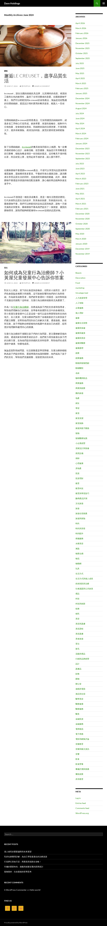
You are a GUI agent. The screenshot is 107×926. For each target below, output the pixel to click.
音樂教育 (79, 744)
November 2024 (83, 103)
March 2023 (81, 178)
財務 (77, 674)
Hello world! (35, 890)
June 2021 (80, 188)
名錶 (77, 373)
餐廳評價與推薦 (82, 769)
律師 (77, 458)
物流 (77, 558)
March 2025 (81, 83)
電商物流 (79, 729)
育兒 (6, 268)
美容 (77, 618)
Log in (78, 798)
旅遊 (77, 508)
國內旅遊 (79, 393)
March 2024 (81, 133)
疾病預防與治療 (82, 583)
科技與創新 (80, 603)
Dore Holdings (12, 3)
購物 (6, 71)
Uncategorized (82, 293)
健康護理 (79, 348)
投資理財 (79, 478)
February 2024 (82, 138)
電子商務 (79, 734)
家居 (77, 413)
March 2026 (81, 28)
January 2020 (81, 244)
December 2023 (82, 148)
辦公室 (78, 684)
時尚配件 (79, 533)
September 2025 (83, 58)
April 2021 (80, 198)
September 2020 (83, 228)
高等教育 (79, 779)
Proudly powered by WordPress (15, 923)
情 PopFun (25, 86)
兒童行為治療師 (21, 307)
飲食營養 (79, 764)
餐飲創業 (79, 774)
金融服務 (79, 724)
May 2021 (80, 193)
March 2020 (81, 239)
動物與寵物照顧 (82, 363)
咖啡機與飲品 (81, 378)
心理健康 (79, 463)
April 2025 (80, 78)
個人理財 (79, 313)
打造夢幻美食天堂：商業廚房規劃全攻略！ (22, 861)
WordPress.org (82, 813)
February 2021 (82, 208)
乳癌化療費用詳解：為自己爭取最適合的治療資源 (25, 856)
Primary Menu (103, 3)
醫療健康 (79, 704)
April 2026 (80, 23)
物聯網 (78, 563)
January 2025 (81, 93)
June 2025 (80, 68)
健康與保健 (80, 328)
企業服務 (79, 308)
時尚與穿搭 (80, 528)
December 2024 (82, 98)
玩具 (77, 568)
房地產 (78, 468)
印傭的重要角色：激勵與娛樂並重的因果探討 (23, 866)
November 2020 (83, 218)
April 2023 (80, 173)
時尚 (77, 523)
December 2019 (82, 249)
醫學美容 (79, 699)
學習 (77, 408)
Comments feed (82, 808)
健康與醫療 (80, 343)
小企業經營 (80, 443)
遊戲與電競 (80, 689)
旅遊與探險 (80, 518)
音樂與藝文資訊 (82, 749)
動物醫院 (79, 368)
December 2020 (82, 213)
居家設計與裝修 (82, 448)
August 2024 (81, 108)
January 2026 (81, 38)
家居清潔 (79, 418)
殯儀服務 (79, 538)
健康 (77, 318)
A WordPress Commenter (15, 890)
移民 (77, 613)
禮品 (77, 593)
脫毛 (77, 649)
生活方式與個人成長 (84, 578)
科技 (77, 598)
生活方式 (79, 573)
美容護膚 (79, 634)
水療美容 (79, 543)
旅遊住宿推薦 (81, 513)
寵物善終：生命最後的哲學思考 (17, 871)
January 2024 (81, 143)
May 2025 (80, 73)
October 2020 (82, 223)
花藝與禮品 (80, 654)
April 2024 (80, 128)
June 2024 (80, 118)
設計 (77, 664)
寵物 (77, 433)
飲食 (77, 759)
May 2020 (80, 234)
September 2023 (83, 158)
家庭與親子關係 (82, 428)
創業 (77, 353)
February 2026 (82, 33)
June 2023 (80, 168)
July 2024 (80, 113)
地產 (77, 398)
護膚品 (78, 669)
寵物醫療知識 (81, 438)
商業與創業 (80, 388)
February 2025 (82, 88)
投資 (77, 473)
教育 (77, 483)
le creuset (26, 146)
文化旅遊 (79, 503)
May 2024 (80, 123)
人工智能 (79, 303)
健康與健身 (80, 333)
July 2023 (80, 163)
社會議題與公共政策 (84, 588)
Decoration (80, 278)
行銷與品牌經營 (82, 659)
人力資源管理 (81, 298)
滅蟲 (77, 548)
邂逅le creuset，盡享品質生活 (35, 78)
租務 (77, 608)
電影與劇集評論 (82, 739)
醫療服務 (79, 709)
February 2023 (82, 183)
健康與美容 (80, 338)
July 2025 (80, 63)
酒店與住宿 (80, 694)
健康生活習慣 (81, 323)
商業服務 (79, 383)
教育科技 (79, 488)
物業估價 (79, 553)
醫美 (77, 714)
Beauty (79, 273)
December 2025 (82, 43)
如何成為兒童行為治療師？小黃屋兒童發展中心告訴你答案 (34, 275)
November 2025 (83, 48)
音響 (77, 754)
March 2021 (81, 203)
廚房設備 (79, 453)
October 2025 (82, 53)
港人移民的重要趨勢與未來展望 (17, 851)
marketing (80, 288)
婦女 (77, 403)
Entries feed (81, 803)
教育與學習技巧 (82, 493)
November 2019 (83, 254)
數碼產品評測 (81, 498)
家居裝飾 (79, 423)
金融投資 (79, 719)
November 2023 (83, 153)
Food (78, 283)
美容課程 (79, 628)
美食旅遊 (79, 639)
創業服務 (79, 358)
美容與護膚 (80, 623)
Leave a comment (42, 86)
